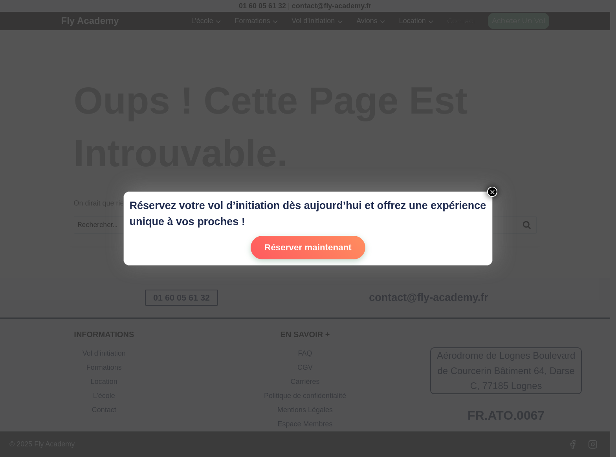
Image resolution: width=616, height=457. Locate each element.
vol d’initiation (244, 205)
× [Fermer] (492, 192)
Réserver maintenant (308, 247)
